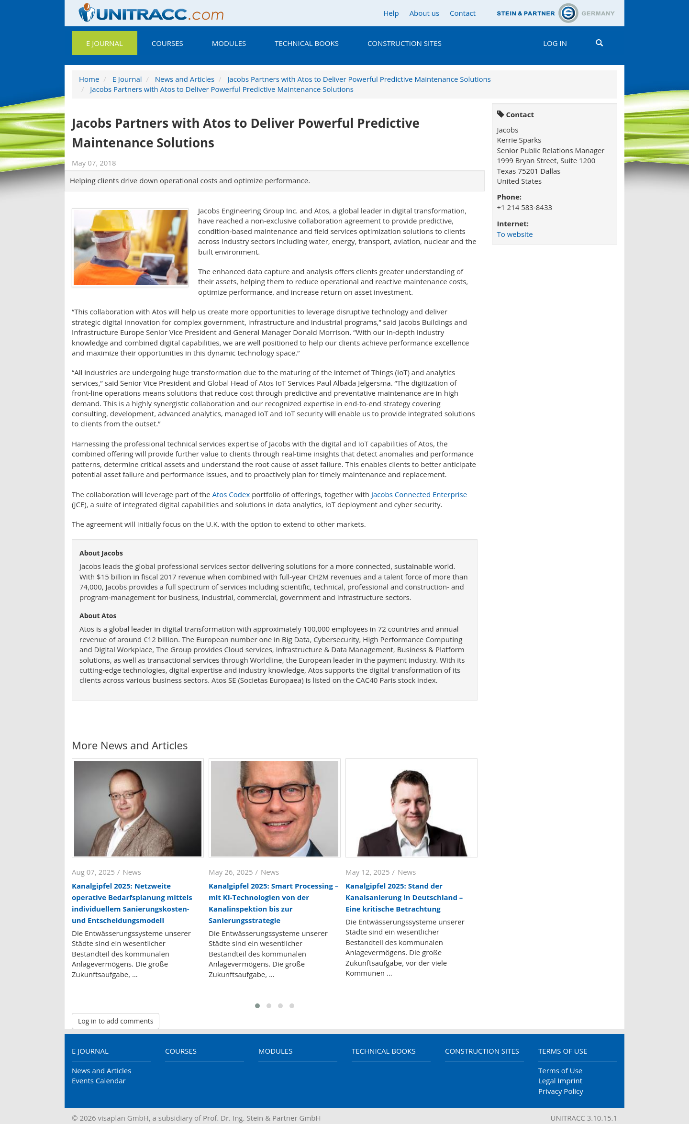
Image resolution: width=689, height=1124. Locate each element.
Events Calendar (99, 1080)
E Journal (104, 43)
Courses (167, 43)
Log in (555, 43)
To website (515, 234)
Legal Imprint (560, 1080)
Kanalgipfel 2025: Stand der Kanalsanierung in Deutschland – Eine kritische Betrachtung (404, 897)
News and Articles (184, 79)
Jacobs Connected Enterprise (419, 494)
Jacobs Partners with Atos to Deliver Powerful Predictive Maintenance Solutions (359, 79)
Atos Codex (231, 494)
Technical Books (307, 43)
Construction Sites (404, 43)
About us (424, 13)
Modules (229, 43)
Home (89, 79)
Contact (463, 13)
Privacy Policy (560, 1091)
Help (391, 13)
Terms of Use (562, 1051)
